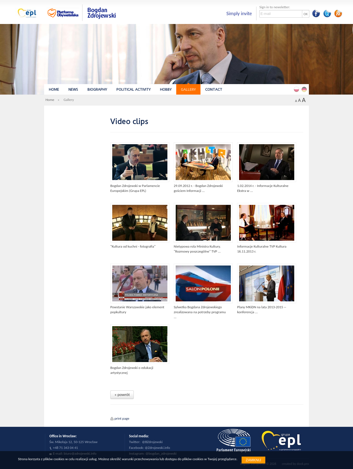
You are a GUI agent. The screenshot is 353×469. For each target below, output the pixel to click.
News (73, 89)
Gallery (188, 89)
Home (54, 89)
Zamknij (253, 460)
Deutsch (305, 89)
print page (121, 418)
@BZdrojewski (152, 442)
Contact (213, 89)
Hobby (166, 89)
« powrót (122, 394)
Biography (97, 89)
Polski (297, 89)
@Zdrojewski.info (157, 448)
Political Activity (133, 89)
